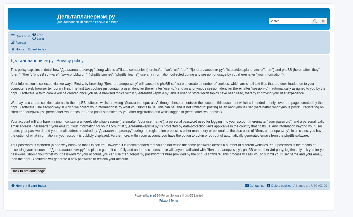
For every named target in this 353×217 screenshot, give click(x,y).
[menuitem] (37, 34)
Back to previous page (28, 171)
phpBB (154, 195)
